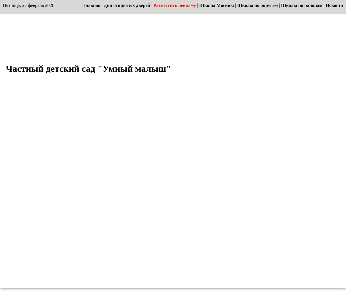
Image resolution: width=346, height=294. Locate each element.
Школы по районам (301, 5)
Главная (92, 5)
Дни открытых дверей (127, 5)
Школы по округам (257, 5)
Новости (334, 5)
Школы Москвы (216, 5)
